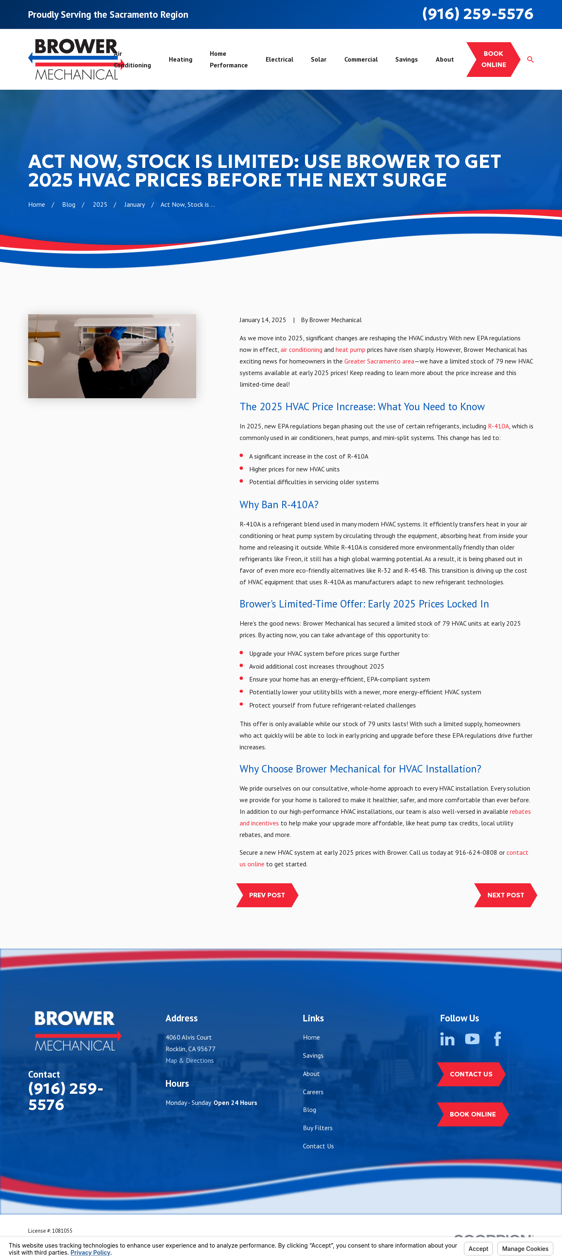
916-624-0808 (476, 852)
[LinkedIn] (447, 1039)
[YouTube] (472, 1039)
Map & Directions (190, 1060)
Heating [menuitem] (180, 59)
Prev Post (267, 895)
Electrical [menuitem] (279, 59)
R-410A (498, 426)
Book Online (473, 1114)
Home (311, 1037)
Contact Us (318, 1146)
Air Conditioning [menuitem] (132, 59)
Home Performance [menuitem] (229, 59)
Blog (309, 1109)
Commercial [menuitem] (361, 59)
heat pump (350, 349)
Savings (313, 1055)
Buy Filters (318, 1128)
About (311, 1073)
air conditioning (301, 349)
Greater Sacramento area (379, 361)
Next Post (506, 895)
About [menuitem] (445, 59)
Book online (493, 59)
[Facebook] (497, 1039)
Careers (313, 1092)
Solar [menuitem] (319, 59)
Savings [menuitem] (406, 59)
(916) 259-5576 (478, 14)
